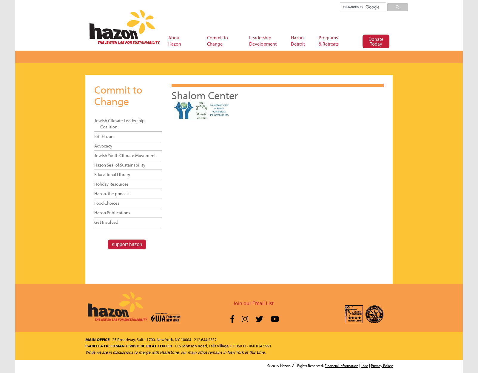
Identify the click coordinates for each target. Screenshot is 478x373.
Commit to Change (118, 95)
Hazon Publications (112, 212)
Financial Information (341, 365)
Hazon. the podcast (112, 193)
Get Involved (106, 222)
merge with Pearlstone (159, 352)
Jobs (364, 365)
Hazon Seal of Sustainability (119, 165)
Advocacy (103, 146)
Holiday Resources (111, 184)
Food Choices (106, 203)
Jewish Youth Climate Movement (125, 155)
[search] (363, 7)
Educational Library (112, 174)
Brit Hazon (103, 136)
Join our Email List (253, 303)
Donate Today (375, 41)
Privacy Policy (382, 365)
